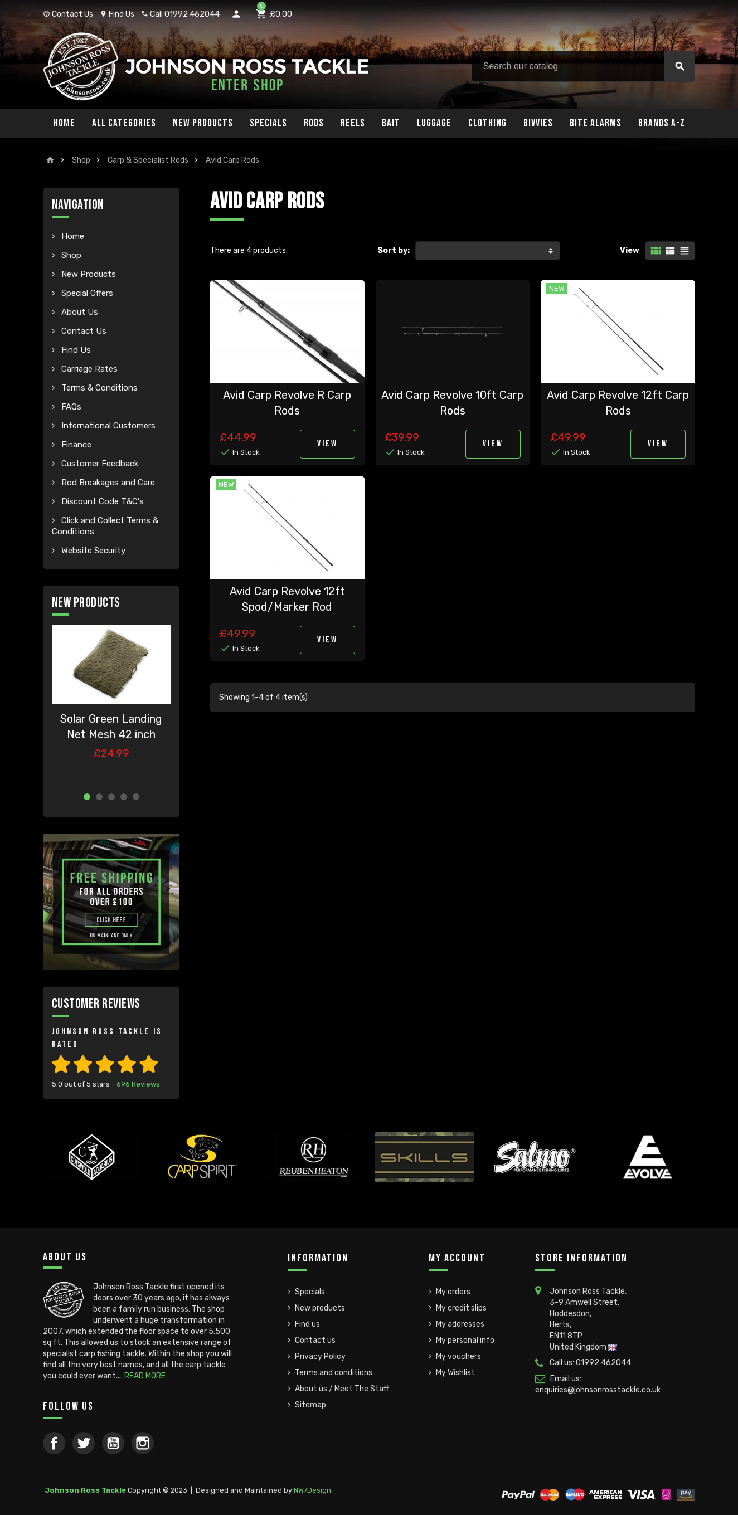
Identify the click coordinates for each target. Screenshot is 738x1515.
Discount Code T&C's (101, 501)
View (629, 250)
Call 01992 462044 (180, 14)
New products (320, 1308)
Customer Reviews (96, 1004)
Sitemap (310, 1405)
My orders (453, 1292)
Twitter (83, 1443)
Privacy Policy (320, 1356)
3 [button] (111, 796)
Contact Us (68, 14)
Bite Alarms (596, 123)
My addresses (460, 1324)
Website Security (92, 550)
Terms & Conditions (98, 388)
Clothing (487, 123)
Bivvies (538, 123)
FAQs (70, 407)
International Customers (107, 426)
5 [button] (136, 796)
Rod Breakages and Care (107, 483)
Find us (307, 1324)
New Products (203, 123)
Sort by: (393, 250)
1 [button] (87, 796)
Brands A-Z (661, 123)
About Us (78, 312)
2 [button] (99, 796)
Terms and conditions (333, 1372)
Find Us (117, 14)
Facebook (54, 1443)
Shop (70, 255)
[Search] (583, 66)
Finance (75, 445)
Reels (353, 123)
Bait (391, 123)
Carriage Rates (88, 369)
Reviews (138, 1084)
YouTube (113, 1443)
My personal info (465, 1340)
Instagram (143, 1443)
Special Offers (86, 293)
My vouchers (458, 1356)
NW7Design (312, 1490)
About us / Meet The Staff (342, 1389)
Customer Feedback (98, 464)
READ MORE (145, 1376)
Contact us (315, 1340)
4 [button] (123, 796)
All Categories (124, 123)
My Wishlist (455, 1372)
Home (64, 123)
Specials (268, 123)
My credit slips (461, 1308)
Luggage (434, 123)
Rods (314, 123)
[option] (111, 704)
